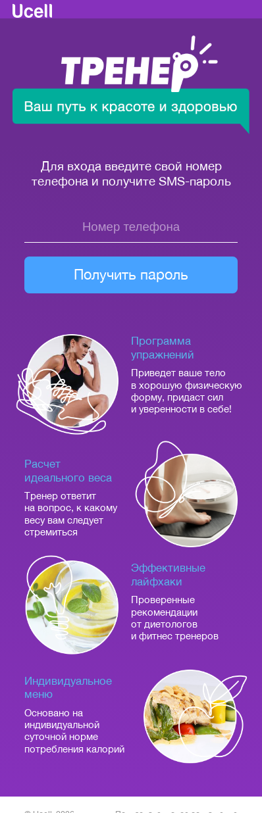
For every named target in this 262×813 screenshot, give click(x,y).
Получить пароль (131, 274)
